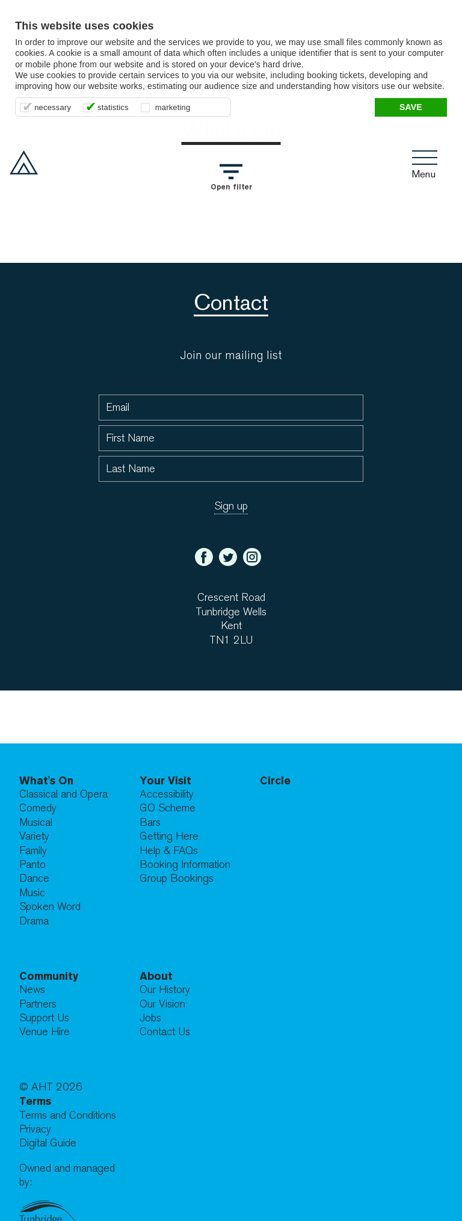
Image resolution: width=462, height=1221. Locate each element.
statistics (113, 107)
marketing (173, 107)
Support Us (44, 1018)
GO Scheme (168, 808)
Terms (35, 1101)
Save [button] (410, 107)
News (32, 989)
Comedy (38, 808)
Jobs (150, 1018)
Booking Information (185, 864)
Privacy (35, 1129)
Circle (275, 780)
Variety (34, 836)
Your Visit (165, 780)
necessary (52, 107)
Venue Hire (44, 1032)
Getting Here (169, 836)
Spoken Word (50, 906)
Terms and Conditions (67, 1115)
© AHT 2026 (50, 1087)
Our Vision (162, 1004)
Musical (35, 822)
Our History (165, 989)
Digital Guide (47, 1143)
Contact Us (165, 1032)
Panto (32, 864)
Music (32, 893)
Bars (150, 822)
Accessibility (167, 794)
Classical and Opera (63, 794)
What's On (46, 780)
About (156, 976)
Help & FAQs (169, 850)
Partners (38, 1004)
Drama (34, 921)
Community (48, 976)
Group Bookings (177, 878)
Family (33, 850)
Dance (34, 878)
